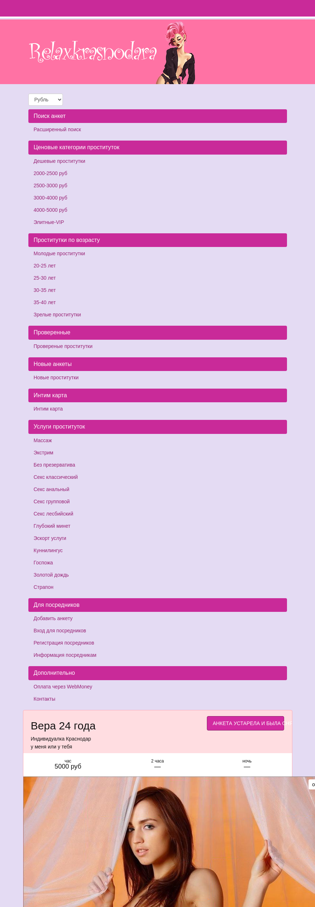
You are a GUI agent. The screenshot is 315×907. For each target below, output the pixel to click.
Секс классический (56, 477)
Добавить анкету (53, 618)
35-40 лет (45, 302)
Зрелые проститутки (57, 314)
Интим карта (48, 409)
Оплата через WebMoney (63, 687)
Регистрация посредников (64, 643)
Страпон (44, 587)
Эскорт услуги (50, 538)
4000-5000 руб (51, 210)
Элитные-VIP (49, 222)
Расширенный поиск (57, 129)
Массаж (43, 440)
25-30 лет (45, 278)
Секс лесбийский (53, 514)
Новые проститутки (56, 377)
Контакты (44, 699)
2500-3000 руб (51, 185)
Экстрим (44, 452)
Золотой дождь (51, 575)
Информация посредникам (65, 655)
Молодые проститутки (59, 253)
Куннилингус (48, 550)
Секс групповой (52, 501)
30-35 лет (45, 290)
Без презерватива (54, 465)
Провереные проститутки (63, 346)
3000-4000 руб (51, 198)
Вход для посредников (60, 630)
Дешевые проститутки (59, 161)
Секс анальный (51, 489)
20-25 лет (45, 266)
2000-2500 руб (51, 173)
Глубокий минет (52, 526)
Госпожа (43, 562)
